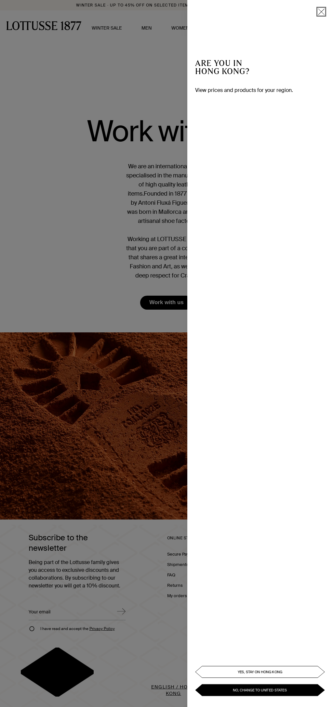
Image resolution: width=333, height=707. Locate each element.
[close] (321, 12)
